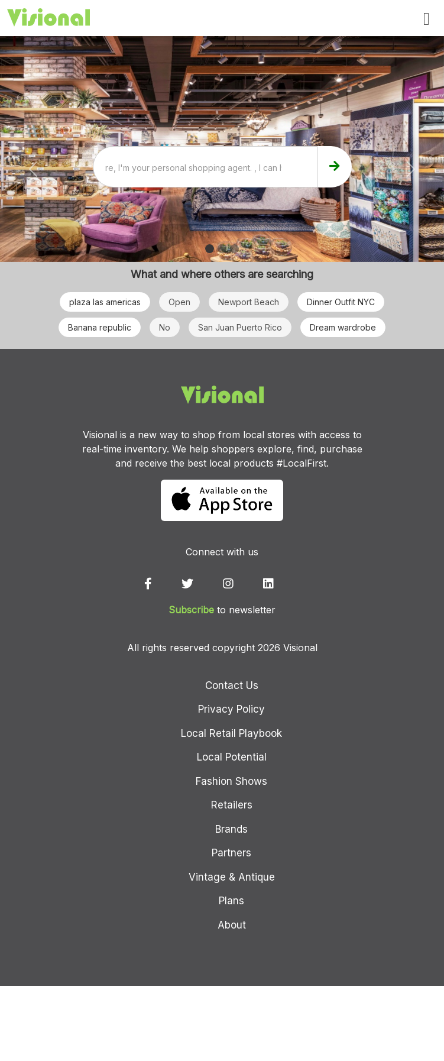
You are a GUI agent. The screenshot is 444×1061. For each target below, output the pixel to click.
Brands (231, 829)
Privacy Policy (231, 709)
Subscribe (191, 610)
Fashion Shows (231, 781)
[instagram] (241, 584)
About (232, 925)
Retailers (231, 805)
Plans (231, 901)
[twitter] (200, 584)
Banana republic (99, 327)
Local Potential (232, 757)
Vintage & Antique (232, 877)
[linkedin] (281, 584)
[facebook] (161, 584)
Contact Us (231, 685)
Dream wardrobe (343, 327)
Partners (231, 853)
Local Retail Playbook (231, 733)
